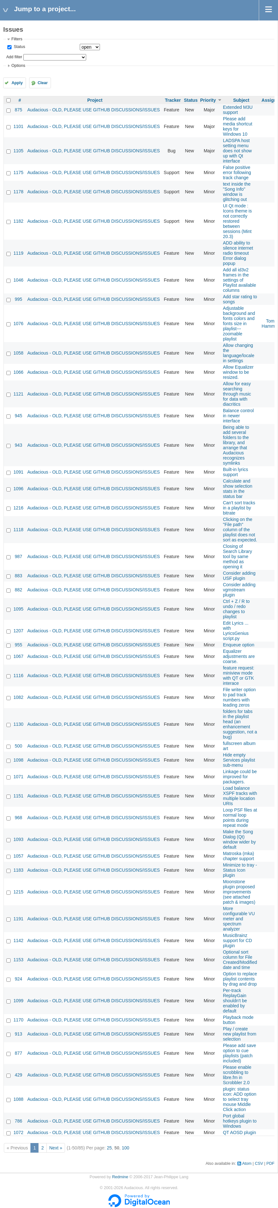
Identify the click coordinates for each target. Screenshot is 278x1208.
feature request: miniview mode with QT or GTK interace (238, 675)
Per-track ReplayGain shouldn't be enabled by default (235, 1000)
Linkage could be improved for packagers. (240, 776)
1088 (18, 1099)
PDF (270, 1163)
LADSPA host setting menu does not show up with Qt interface (237, 151)
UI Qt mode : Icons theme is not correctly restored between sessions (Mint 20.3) (237, 221)
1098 (18, 760)
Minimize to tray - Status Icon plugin (240, 870)
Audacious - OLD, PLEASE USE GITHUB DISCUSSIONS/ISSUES (93, 109)
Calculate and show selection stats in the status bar (237, 488)
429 (18, 1074)
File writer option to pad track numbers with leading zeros (239, 697)
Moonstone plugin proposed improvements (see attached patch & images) (239, 892)
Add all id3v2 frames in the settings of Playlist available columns (239, 280)
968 (18, 817)
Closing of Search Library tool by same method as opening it (237, 556)
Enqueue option (238, 644)
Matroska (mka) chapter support (238, 856)
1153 (18, 959)
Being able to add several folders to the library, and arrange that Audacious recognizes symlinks (236, 445)
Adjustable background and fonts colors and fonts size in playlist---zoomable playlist (239, 323)
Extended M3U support (238, 110)
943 (18, 445)
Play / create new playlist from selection (239, 1034)
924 (18, 978)
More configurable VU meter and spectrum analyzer (239, 919)
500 (18, 745)
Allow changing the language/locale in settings (238, 353)
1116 (18, 675)
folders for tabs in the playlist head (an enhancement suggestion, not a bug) (240, 724)
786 (18, 1121)
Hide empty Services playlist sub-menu (239, 760)
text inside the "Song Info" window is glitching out (236, 191)
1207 (18, 630)
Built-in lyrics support (235, 472)
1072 (18, 1132)
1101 (18, 126)
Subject (241, 100)
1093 (18, 839)
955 (18, 644)
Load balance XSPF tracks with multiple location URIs (240, 796)
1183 (18, 870)
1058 (18, 353)
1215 (18, 891)
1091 (18, 472)
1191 (18, 918)
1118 (18, 529)
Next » (55, 1147)
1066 (18, 372)
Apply (17, 83)
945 (18, 415)
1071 (18, 776)
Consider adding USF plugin (239, 576)
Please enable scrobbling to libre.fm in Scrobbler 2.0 (237, 1075)
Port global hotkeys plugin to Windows (240, 1121)
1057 (18, 856)
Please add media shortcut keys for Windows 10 (237, 126)
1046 (18, 280)
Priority (208, 100)
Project (94, 100)
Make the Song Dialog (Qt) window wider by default (239, 839)
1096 (18, 488)
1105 (18, 150)
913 (18, 1033)
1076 (18, 323)
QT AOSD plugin (239, 1132)
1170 (18, 1019)
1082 (18, 697)
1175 (18, 172)
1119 (18, 253)
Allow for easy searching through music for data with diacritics (237, 394)
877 (18, 1053)
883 (18, 575)
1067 (18, 656)
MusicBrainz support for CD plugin (237, 940)
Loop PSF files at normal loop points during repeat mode (240, 817)
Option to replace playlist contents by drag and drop (240, 979)
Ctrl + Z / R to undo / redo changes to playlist (236, 609)
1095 (18, 609)
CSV (259, 1163)
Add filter (14, 57)
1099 (18, 1000)
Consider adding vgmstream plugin (239, 589)
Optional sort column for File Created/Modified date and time (240, 959)
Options (18, 65)
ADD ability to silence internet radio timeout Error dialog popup (238, 253)
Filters (16, 39)
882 (18, 589)
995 (18, 299)
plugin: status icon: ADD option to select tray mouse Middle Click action (239, 1099)
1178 (18, 191)
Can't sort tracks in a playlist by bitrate (239, 508)
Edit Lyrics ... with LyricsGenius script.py (236, 630)
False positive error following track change (237, 172)
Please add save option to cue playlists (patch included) (239, 1053)
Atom (246, 1163)
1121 (18, 393)
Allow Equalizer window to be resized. (238, 372)
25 (109, 1147)
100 (125, 1147)
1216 (18, 507)
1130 (18, 724)
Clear (42, 83)
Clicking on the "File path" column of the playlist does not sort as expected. (240, 529)
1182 (18, 221)
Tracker (173, 100)
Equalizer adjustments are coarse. (239, 656)
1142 (18, 940)
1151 (18, 795)
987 (18, 556)
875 (18, 109)
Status (18, 46)
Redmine (120, 1177)
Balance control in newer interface (238, 415)
